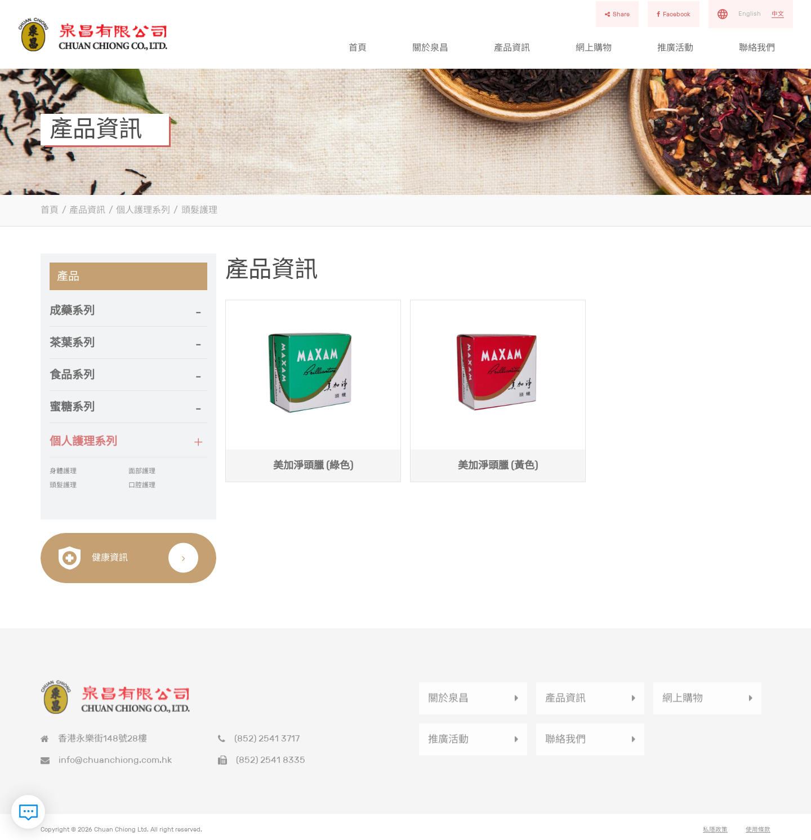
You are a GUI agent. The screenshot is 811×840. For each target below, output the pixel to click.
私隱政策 (715, 833)
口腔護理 (141, 488)
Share (617, 14)
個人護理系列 (143, 210)
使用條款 (758, 833)
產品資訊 (512, 47)
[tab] (128, 311)
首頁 (358, 47)
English (749, 13)
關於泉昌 (430, 47)
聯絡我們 (757, 47)
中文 (778, 13)
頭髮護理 (199, 210)
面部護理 (141, 475)
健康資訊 (93, 558)
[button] (128, 310)
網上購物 (594, 47)
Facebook (673, 14)
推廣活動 (675, 47)
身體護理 (63, 475)
